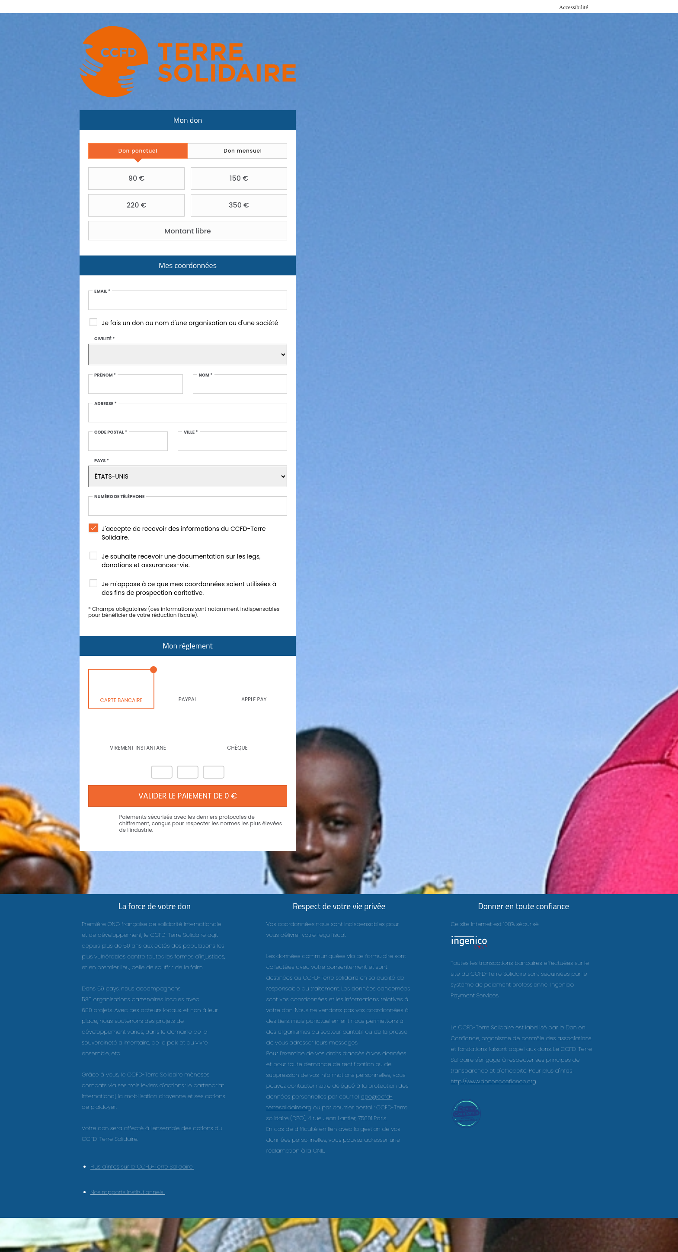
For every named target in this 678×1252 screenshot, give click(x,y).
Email (103, 291)
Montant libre (151, 230)
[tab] (138, 151)
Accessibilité (573, 7)
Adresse (106, 403)
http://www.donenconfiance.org (493, 1082)
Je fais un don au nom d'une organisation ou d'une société (190, 323)
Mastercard (162, 772)
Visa (187, 772)
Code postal (111, 432)
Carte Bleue (213, 772)
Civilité (105, 339)
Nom (205, 375)
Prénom (105, 375)
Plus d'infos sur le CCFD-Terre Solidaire (142, 1167)
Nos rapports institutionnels (127, 1192)
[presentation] (138, 151)
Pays (102, 460)
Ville (191, 432)
